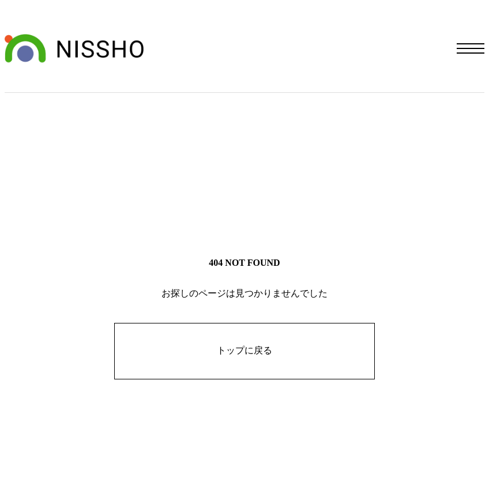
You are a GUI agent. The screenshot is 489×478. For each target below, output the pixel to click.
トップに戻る (244, 350)
